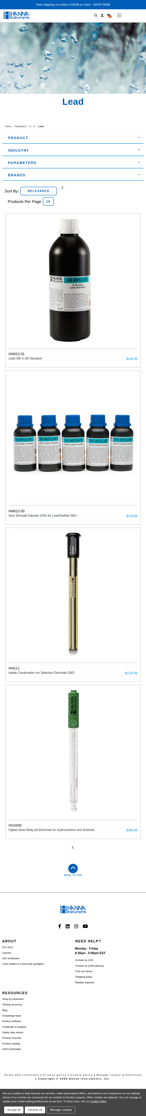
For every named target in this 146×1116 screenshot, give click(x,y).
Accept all (13, 1109)
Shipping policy (83, 976)
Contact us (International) (89, 965)
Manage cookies (61, 1109)
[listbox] (38, 191)
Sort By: (12, 191)
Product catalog (11, 1043)
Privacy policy (55, 1074)
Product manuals (11, 1037)
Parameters (20, 126)
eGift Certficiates (11, 1049)
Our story (7, 947)
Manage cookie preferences (119, 1074)
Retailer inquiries (84, 982)
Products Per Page (24, 201)
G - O (32, 126)
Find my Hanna (83, 971)
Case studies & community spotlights (23, 963)
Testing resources (12, 1004)
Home (8, 126)
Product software (11, 1021)
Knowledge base (11, 1015)
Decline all (35, 1109)
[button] (73, 137)
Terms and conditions (21, 1074)
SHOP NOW (101, 4)
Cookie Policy (98, 1101)
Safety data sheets (12, 1032)
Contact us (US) (84, 960)
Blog (4, 1010)
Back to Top (73, 875)
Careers (6, 952)
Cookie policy (81, 1074)
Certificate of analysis (14, 1026)
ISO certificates (10, 958)
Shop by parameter (13, 999)
